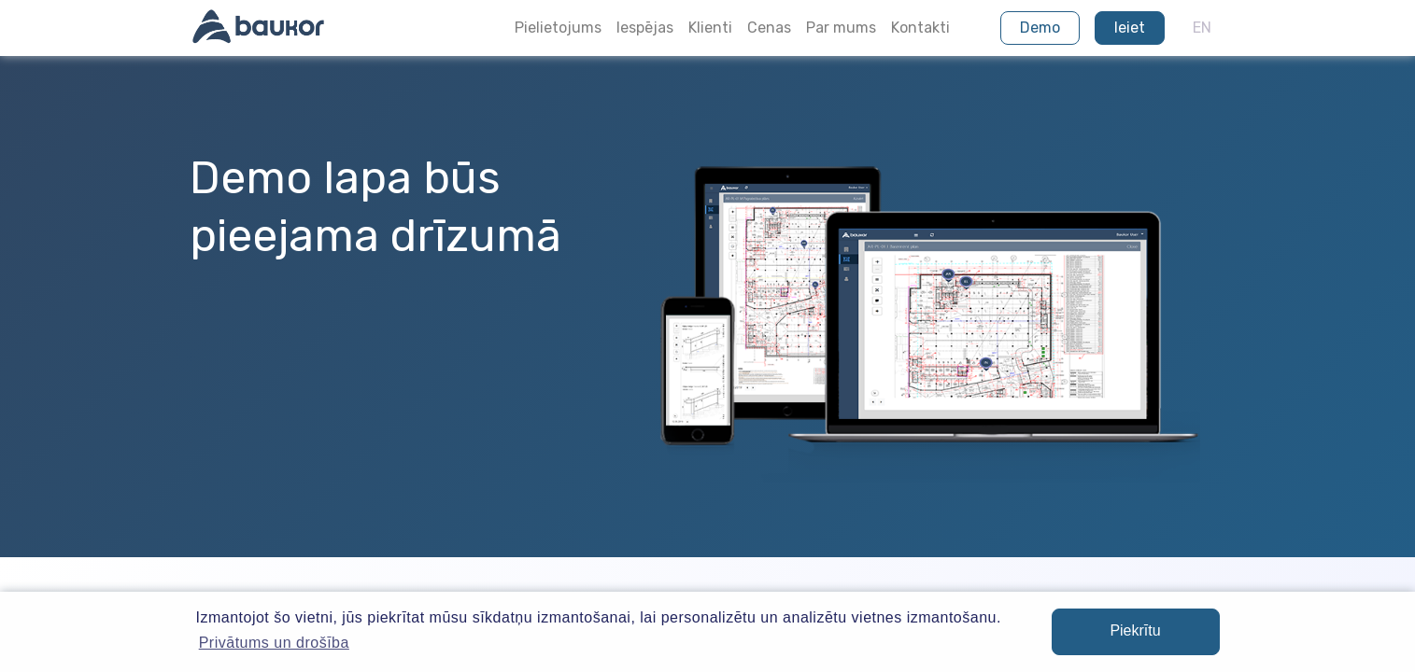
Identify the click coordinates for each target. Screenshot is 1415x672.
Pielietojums (558, 27)
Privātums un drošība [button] (274, 643)
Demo (1040, 27)
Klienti (710, 27)
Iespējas (644, 27)
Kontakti (920, 27)
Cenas (769, 27)
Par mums (841, 27)
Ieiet (1129, 27)
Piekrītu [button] (1135, 630)
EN (1202, 27)
